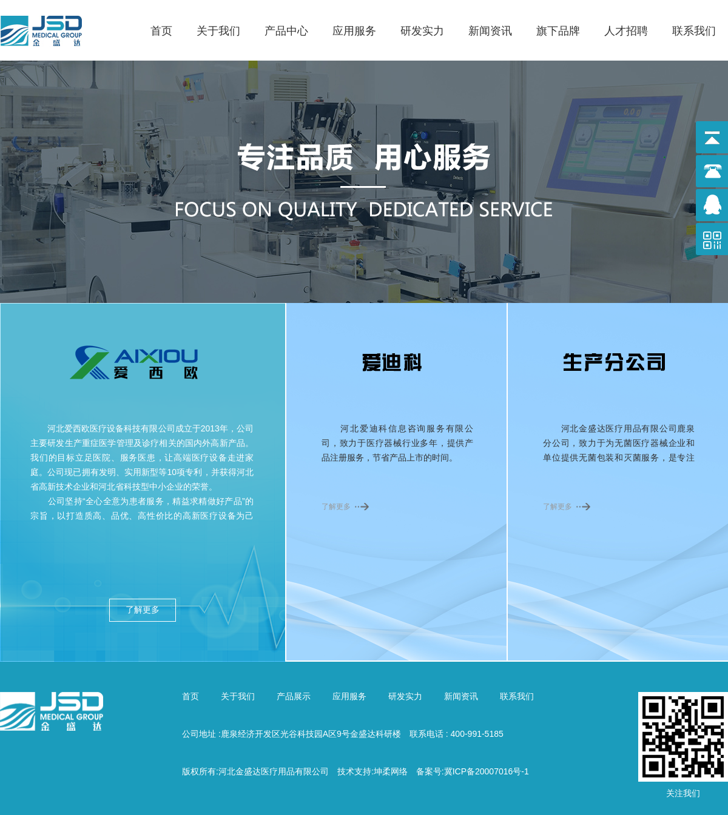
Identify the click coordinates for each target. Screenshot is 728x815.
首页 (161, 31)
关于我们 (218, 31)
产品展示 (294, 696)
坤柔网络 (391, 771)
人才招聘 (626, 31)
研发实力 (422, 31)
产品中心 (286, 31)
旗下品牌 (558, 31)
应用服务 (354, 31)
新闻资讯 (490, 31)
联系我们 (694, 31)
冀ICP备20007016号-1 (486, 771)
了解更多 (143, 609)
